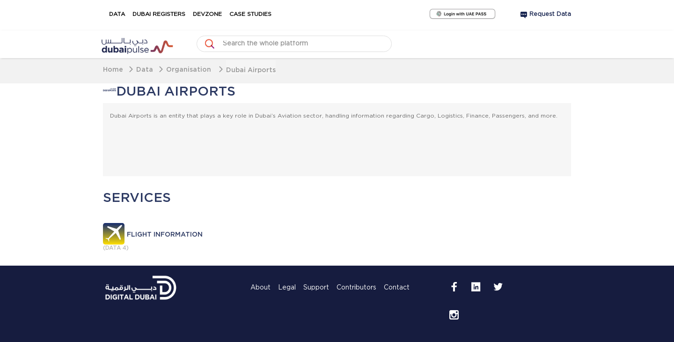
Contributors (356, 287)
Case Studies (250, 14)
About (260, 287)
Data (117, 14)
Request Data (550, 14)
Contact (397, 287)
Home (113, 69)
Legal (287, 287)
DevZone (207, 14)
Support (316, 287)
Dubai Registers (158, 14)
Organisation (189, 69)
